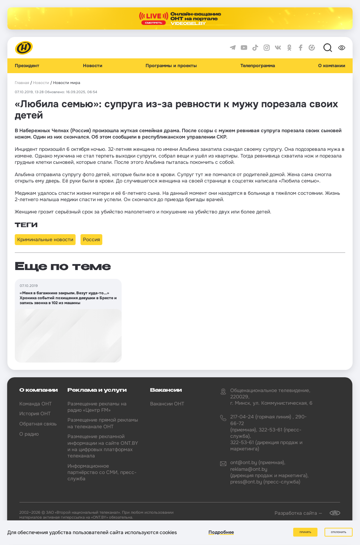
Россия (91, 239)
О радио (29, 434)
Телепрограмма (257, 65)
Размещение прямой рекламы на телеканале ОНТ (103, 423)
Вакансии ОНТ (167, 403)
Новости (92, 65)
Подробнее (221, 532)
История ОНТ (35, 413)
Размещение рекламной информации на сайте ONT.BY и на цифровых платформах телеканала (103, 446)
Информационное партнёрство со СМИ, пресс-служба (102, 472)
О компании (331, 65)
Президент (27, 65)
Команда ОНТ (35, 403)
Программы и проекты (171, 65)
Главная (22, 83)
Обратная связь (38, 424)
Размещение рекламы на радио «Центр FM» (97, 406)
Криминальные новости (45, 239)
